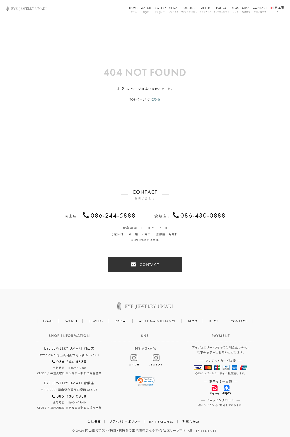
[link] (145, 380)
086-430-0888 (203, 216)
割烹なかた (190, 420)
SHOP (246, 9)
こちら (155, 99)
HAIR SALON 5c (161, 420)
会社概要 (94, 420)
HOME (133, 9)
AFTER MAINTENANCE (157, 319)
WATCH (146, 9)
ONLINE (189, 9)
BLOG (236, 9)
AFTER (205, 9)
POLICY (221, 9)
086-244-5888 (113, 216)
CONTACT (260, 9)
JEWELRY (160, 9)
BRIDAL (174, 9)
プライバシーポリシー (125, 420)
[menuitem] (277, 5)
